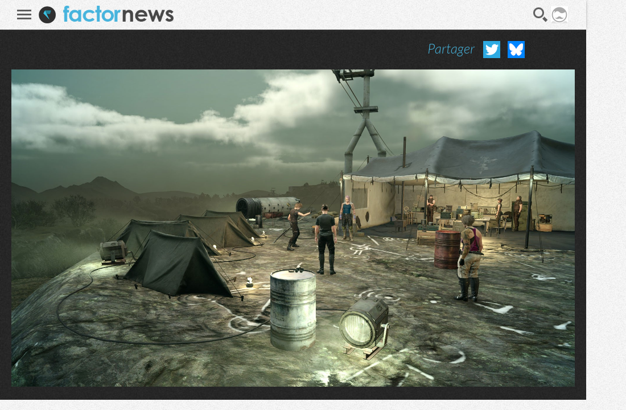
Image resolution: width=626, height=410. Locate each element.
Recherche (540, 14)
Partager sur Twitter (491, 49)
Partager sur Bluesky (516, 49)
